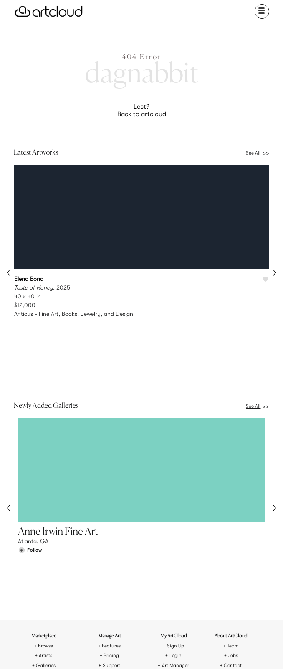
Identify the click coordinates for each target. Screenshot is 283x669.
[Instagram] (100, 652)
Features (111, 540)
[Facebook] (140, 652)
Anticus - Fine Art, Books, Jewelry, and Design (73, 313)
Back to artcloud (141, 114)
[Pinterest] (120, 652)
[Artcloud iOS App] (171, 651)
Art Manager (175, 560)
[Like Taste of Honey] (265, 280)
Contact (233, 560)
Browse (45, 540)
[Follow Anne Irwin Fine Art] (30, 489)
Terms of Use (124, 622)
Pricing (111, 550)
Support (111, 560)
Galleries (46, 560)
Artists (45, 550)
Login (175, 550)
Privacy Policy (158, 622)
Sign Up (175, 540)
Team (233, 540)
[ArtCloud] (48, 11)
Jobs (233, 550)
